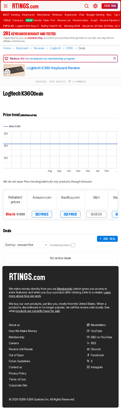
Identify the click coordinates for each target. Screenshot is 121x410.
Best (6, 14)
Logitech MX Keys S (27, 25)
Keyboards (28, 14)
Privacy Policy (17, 373)
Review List (64, 20)
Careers (14, 343)
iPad (81, 14)
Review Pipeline (109, 20)
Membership (65, 288)
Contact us (15, 367)
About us (14, 325)
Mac (109, 14)
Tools (7, 20)
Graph (94, 20)
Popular (8, 25)
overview (40, 81)
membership (35, 37)
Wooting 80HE (72, 25)
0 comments (77, 81)
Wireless (57, 14)
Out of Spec (16, 355)
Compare (17, 20)
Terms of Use (17, 379)
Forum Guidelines (19, 361)
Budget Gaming (95, 14)
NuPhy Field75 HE (51, 25)
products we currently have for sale (37, 311)
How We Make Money (23, 331)
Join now (110, 6)
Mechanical (43, 14)
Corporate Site (18, 385)
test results (57, 81)
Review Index (80, 20)
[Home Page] (25, 6)
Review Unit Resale (21, 349)
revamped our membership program (52, 58)
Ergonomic (71, 14)
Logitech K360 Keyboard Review (53, 68)
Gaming (15, 14)
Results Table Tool (40, 20)
